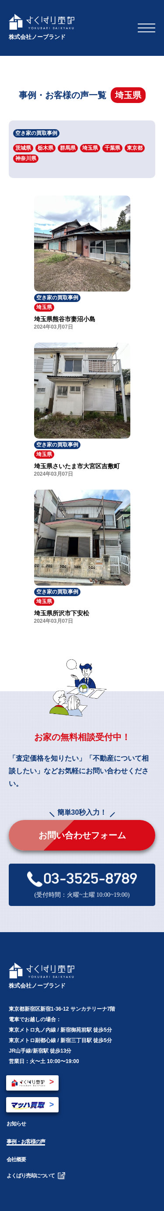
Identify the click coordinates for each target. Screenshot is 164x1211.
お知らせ (16, 1124)
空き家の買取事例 (36, 133)
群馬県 (68, 148)
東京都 (135, 148)
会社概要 (16, 1159)
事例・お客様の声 (26, 1142)
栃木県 (45, 148)
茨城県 (23, 148)
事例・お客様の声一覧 (62, 95)
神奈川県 (25, 158)
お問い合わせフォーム (82, 835)
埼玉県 (90, 148)
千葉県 (112, 148)
